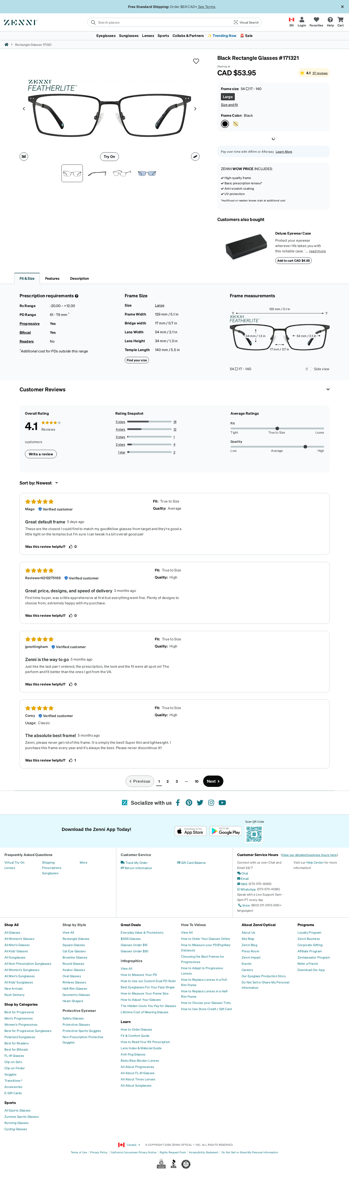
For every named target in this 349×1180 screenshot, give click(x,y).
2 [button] (168, 781)
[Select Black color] (225, 124)
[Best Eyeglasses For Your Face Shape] (148, 987)
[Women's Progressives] (20, 1024)
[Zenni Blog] (249, 945)
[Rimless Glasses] (74, 982)
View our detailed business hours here (309, 855)
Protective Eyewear (79, 1010)
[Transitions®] (13, 1080)
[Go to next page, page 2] (213, 781)
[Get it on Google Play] (225, 831)
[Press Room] (250, 951)
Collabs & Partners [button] (188, 35)
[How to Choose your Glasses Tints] (206, 1003)
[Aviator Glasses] (74, 970)
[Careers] (247, 970)
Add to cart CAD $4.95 (293, 260)
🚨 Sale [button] (246, 35)
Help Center (315, 862)
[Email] (243, 878)
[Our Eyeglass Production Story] (264, 976)
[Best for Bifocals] (16, 1049)
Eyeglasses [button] (106, 35)
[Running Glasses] (16, 1123)
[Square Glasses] (74, 945)
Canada (129, 1145)
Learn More (284, 151)
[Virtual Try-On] (14, 862)
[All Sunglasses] (14, 957)
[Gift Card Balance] (191, 862)
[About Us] (248, 932)
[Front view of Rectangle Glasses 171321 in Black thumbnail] (72, 173)
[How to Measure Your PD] (139, 975)
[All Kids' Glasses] (16, 951)
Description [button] (79, 278)
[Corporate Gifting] (310, 945)
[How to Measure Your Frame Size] (145, 993)
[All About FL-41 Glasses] (138, 1073)
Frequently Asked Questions (28, 854)
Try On (109, 156)
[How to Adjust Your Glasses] (141, 999)
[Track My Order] (134, 862)
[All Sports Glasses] (17, 1110)
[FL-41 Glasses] (14, 1055)
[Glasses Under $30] (134, 951)
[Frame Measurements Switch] (308, 369)
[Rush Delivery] (14, 995)
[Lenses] (9, 868)
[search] (159, 22)
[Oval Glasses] (72, 976)
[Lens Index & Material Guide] (141, 1048)
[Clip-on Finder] (14, 1068)
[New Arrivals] (13, 988)
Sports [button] (163, 35)
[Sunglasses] (50, 873)
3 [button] (177, 781)
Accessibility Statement (203, 1152)
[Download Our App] (311, 970)
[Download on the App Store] (191, 831)
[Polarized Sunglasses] (19, 1037)
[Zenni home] (6, 44)
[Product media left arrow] (24, 108)
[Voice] (243, 905)
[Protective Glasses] (76, 1024)
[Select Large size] (228, 96)
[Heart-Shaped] (73, 1001)
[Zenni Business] (309, 939)
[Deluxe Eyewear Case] (246, 247)
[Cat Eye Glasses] (74, 951)
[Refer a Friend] (308, 963)
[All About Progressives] (137, 1067)
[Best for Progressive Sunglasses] (27, 1031)
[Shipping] (48, 862)
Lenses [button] (148, 35)
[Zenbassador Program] (314, 957)
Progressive (30, 323)
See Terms (207, 6)
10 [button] (197, 781)
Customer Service (136, 854)
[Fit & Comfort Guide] (135, 1035)
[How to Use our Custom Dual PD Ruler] (148, 981)
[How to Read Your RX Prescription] (145, 1042)
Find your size (137, 360)
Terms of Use (79, 1152)
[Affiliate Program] (310, 951)
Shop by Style (74, 924)
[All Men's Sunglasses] (19, 976)
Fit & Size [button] (27, 278)
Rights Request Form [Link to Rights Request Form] (173, 1152)
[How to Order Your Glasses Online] (205, 939)
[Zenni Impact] (251, 957)
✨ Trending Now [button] (222, 35)
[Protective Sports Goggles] (82, 1031)
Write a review (41, 454)
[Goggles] (10, 1074)
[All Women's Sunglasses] (21, 970)
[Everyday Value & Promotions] (142, 932)
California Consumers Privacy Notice (133, 1152)
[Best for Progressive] (19, 1012)
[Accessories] (13, 1087)
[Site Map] (248, 939)
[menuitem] (174, 35)
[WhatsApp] (246, 889)
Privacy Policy (98, 1152)
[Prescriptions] (51, 868)
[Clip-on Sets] (13, 1062)
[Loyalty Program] (309, 932)
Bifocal (25, 332)
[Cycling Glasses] (15, 1129)
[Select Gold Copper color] (236, 124)
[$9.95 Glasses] (131, 939)
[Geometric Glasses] (76, 995)
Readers (27, 341)
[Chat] (242, 873)
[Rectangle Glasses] (76, 939)
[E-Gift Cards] (13, 1093)
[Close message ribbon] (342, 6)
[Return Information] (136, 867)
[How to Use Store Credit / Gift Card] (206, 1009)
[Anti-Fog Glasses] (133, 1054)
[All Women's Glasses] (19, 939)
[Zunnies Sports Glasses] (21, 1116)
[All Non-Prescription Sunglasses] (27, 963)
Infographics (131, 960)
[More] (83, 862)
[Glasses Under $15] (134, 945)
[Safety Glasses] (73, 1018)
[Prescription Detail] (76, 296)
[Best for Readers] (16, 1043)
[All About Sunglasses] (136, 1085)
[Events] (247, 963)
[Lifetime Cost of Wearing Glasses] (144, 1012)
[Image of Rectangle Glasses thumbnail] (147, 173)
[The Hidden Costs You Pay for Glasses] (148, 1006)
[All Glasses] (12, 932)
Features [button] (52, 278)
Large (160, 305)
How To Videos (193, 924)
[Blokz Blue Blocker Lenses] (140, 1060)
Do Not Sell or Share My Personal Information (250, 1152)
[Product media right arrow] (195, 108)
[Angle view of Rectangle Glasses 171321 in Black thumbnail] (122, 173)
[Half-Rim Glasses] (75, 988)
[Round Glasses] (73, 963)
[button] (246, 22)
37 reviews (320, 73)
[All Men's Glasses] (17, 945)
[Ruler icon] (195, 156)
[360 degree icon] (24, 156)
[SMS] (242, 883)
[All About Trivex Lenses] (138, 1079)
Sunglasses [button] (129, 35)
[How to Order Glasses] (136, 1029)
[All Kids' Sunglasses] (18, 982)
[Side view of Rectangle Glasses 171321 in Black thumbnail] (97, 173)
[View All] (68, 932)
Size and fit (229, 104)
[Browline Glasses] (75, 957)
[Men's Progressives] (18, 1018)
